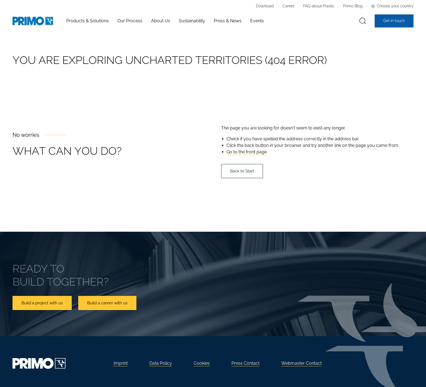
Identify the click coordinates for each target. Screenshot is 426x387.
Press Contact (245, 363)
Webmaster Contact (301, 363)
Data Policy (160, 363)
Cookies (202, 363)
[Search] (362, 21)
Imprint (121, 363)
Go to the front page (247, 151)
